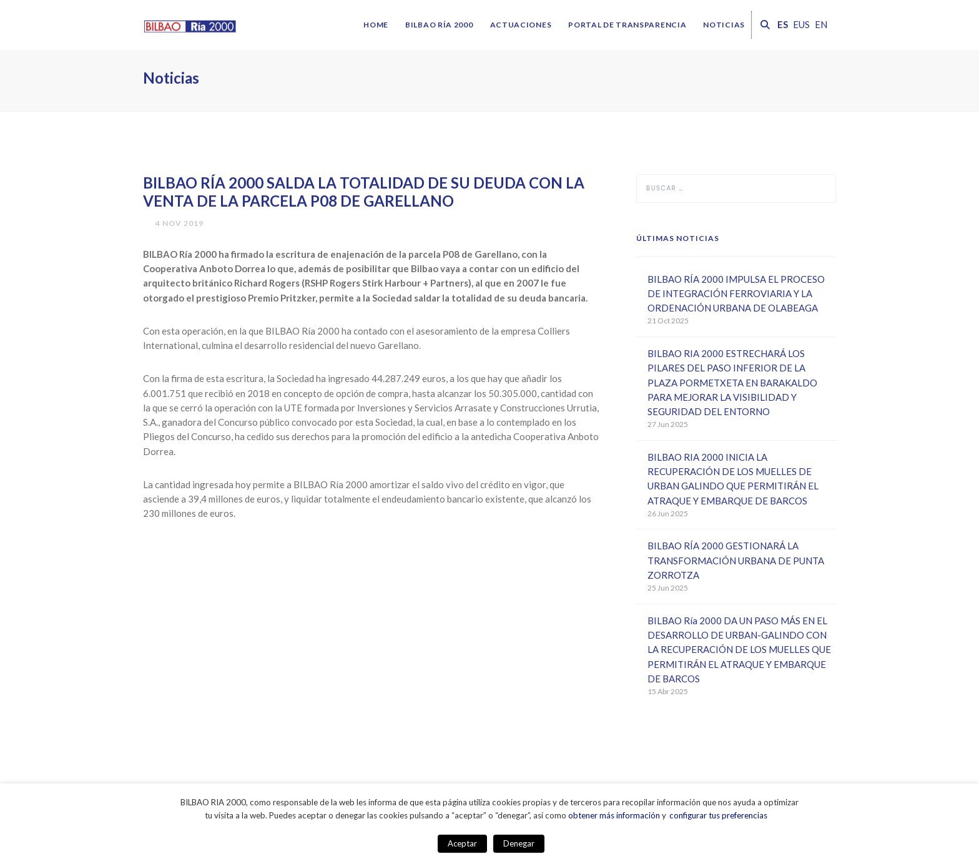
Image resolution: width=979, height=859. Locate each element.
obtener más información (614, 815)
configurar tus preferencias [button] (718, 815)
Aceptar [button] (462, 843)
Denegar (518, 843)
